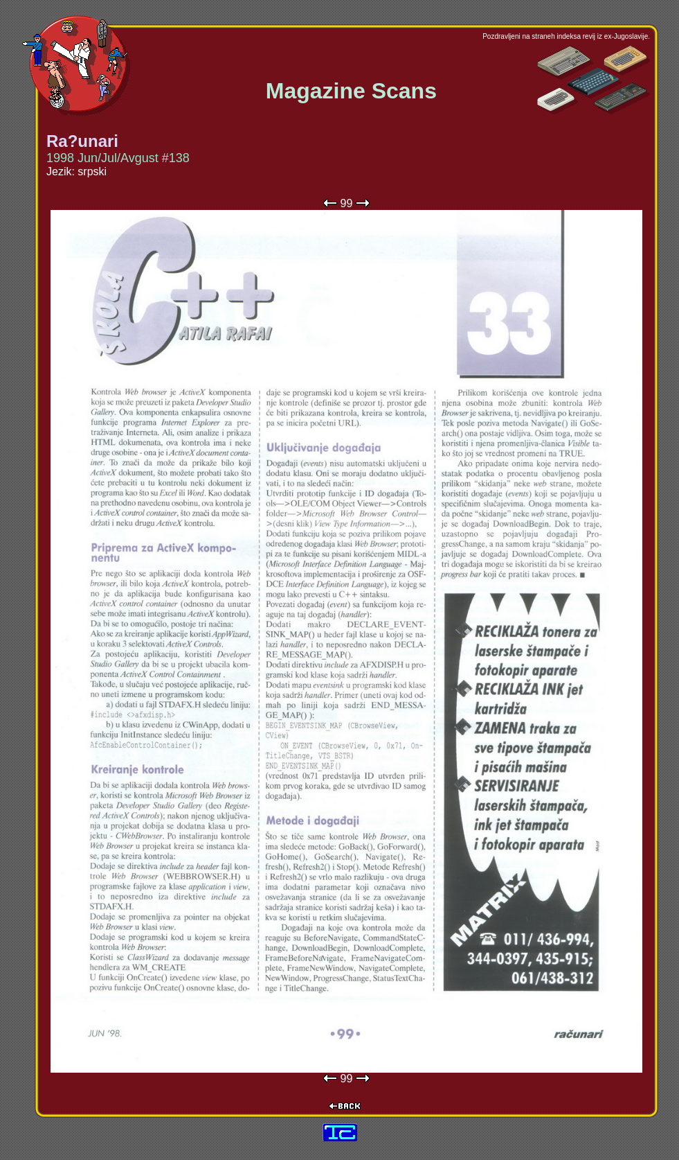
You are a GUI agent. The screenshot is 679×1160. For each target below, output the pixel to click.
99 (347, 203)
